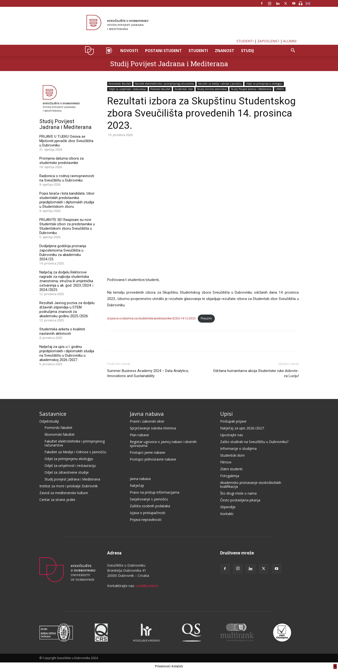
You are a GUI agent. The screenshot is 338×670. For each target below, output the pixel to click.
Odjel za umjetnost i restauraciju (127, 89)
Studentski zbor (183, 89)
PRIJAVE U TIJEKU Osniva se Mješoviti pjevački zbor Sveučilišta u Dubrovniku (66, 140)
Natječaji (137, 485)
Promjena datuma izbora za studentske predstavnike (61, 160)
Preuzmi (206, 318)
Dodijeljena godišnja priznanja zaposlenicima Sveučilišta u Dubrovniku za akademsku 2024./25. (62, 252)
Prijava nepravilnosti (145, 519)
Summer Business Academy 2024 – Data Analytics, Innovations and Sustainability (148, 373)
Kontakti (226, 513)
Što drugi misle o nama (238, 493)
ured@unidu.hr (147, 585)
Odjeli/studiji (49, 421)
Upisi (226, 413)
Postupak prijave (233, 421)
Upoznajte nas (231, 435)
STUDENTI (244, 41)
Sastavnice (52, 413)
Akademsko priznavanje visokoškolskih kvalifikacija (250, 484)
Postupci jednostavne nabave (153, 459)
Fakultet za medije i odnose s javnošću (220, 83)
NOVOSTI (129, 50)
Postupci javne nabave (147, 452)
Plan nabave (139, 435)
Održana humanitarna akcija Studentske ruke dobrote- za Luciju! (256, 373)
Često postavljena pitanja (240, 500)
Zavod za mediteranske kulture (63, 492)
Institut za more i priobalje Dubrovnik (68, 486)
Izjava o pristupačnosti (147, 512)
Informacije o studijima (238, 448)
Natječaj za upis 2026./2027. (242, 428)
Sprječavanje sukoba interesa (153, 428)
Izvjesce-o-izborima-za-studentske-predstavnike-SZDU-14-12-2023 (151, 318)
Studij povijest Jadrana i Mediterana (72, 479)
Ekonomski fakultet (120, 83)
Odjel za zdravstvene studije (66, 472)
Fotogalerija (229, 475)
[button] (293, 51)
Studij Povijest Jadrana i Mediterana (169, 63)
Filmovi (225, 462)
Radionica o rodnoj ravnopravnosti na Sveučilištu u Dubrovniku (66, 178)
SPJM (108, 50)
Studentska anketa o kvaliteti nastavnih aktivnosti (62, 331)
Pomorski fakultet (160, 89)
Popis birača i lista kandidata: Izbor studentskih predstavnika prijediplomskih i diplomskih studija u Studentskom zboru (67, 200)
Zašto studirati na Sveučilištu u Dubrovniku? (254, 441)
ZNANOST (224, 50)
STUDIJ (247, 50)
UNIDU (90, 50)
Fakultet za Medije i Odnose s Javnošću (75, 452)
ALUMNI (289, 41)
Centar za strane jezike (57, 499)
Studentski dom (232, 455)
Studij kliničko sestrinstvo (212, 89)
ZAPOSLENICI (268, 41)
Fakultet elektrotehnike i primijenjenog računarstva (164, 83)
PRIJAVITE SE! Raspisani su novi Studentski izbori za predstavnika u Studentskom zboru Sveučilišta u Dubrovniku (67, 226)
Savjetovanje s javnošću (149, 499)
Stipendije (227, 507)
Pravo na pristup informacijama (154, 492)
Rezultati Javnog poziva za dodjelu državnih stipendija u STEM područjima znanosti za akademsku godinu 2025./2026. (67, 309)
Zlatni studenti (231, 469)
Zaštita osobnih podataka (150, 506)
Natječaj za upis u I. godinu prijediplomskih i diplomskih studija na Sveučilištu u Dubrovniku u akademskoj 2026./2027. (66, 353)
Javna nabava (147, 413)
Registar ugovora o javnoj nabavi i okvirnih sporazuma (163, 443)
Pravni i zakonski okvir (147, 421)
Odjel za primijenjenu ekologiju (264, 83)
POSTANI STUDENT (163, 50)
